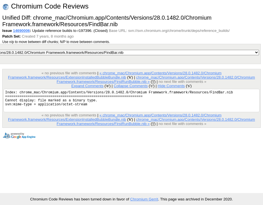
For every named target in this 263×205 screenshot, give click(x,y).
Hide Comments (171, 86)
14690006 (21, 30)
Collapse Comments (131, 86)
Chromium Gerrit (144, 199)
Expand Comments (87, 86)
